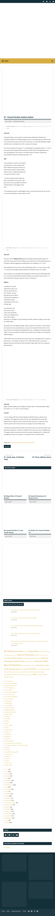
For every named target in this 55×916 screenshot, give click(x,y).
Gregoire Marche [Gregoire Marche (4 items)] (13, 655)
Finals (6, 791)
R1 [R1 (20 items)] (29, 669)
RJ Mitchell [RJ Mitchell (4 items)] (38, 669)
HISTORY (7, 718)
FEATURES (8, 789)
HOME (7, 721)
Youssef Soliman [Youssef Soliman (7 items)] (8, 677)
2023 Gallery (8, 701)
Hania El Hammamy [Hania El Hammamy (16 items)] (25, 655)
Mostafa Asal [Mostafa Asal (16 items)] (18, 661)
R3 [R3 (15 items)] (35, 669)
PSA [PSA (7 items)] (44, 665)
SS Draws (7, 749)
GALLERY (7, 716)
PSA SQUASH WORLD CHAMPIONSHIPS (16, 745)
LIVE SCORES (9, 725)
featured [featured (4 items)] (48, 651)
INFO (15, 604)
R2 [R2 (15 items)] (32, 669)
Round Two (8, 816)
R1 (18, 442)
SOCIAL (7, 747)
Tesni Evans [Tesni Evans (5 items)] (23, 674)
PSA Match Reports (10, 802)
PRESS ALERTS (9, 741)
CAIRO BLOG (8, 703)
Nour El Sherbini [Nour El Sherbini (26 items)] (12, 665)
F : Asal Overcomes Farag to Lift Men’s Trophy (24, 618)
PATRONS (8, 736)
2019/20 (7, 773)
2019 (6, 771)
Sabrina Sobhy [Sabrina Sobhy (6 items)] (7, 672)
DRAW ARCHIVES (10, 710)
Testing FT (8, 756)
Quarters (7, 807)
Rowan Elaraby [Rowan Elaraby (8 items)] (45, 669)
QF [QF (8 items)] (20, 669)
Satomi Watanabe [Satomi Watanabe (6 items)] (33, 672)
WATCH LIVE (8, 763)
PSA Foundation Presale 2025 (13, 743)
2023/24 (7, 782)
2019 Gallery (8, 690)
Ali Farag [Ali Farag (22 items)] (8, 651)
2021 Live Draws (9, 694)
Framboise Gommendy (18, 121)
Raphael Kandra (23, 442)
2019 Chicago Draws (10, 685)
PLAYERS (7, 738)
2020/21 (7, 776)
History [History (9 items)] (36, 655)
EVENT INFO (8, 714)
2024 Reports (9, 785)
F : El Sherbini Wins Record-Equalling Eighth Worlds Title (26, 625)
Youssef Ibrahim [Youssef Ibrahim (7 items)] (42, 674)
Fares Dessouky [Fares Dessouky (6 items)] (42, 651)
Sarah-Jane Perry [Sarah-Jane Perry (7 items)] (23, 672)
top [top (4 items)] (37, 674)
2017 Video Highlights (11, 683)
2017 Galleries (9, 681)
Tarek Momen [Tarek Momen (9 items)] (16, 674)
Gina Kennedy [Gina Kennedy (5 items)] (7, 655)
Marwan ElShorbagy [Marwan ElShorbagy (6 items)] (26, 658)
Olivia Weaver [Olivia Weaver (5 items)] (33, 665)
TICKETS (7, 758)
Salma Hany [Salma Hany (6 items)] (15, 672)
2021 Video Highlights (11, 696)
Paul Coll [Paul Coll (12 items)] (39, 665)
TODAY (7, 761)
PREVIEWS (8, 800)
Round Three (8, 813)
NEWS (5, 604)
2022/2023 (8, 780)
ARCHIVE (20, 604)
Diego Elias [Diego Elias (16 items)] (33, 651)
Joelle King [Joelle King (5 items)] (41, 655)
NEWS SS (7, 732)
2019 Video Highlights (11, 692)
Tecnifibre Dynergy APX (11, 752)
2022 (6, 778)
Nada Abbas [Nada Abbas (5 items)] (27, 661)
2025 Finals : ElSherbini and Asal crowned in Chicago (25, 633)
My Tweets (7, 847)
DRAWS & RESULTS (10, 712)
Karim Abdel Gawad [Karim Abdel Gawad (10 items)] (14, 658)
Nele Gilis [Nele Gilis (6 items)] (32, 661)
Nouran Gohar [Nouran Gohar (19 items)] (41, 661)
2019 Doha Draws (10, 687)
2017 (6, 769)
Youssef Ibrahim (31, 442)
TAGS (10, 604)
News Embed (8, 730)
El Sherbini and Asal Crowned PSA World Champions (25, 610)
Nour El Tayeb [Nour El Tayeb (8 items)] (25, 665)
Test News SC (9, 754)
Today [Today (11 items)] (34, 674)
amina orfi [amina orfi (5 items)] (26, 651)
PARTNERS (8, 734)
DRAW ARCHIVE (9, 707)
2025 (6, 787)
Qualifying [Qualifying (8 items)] (25, 669)
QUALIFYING (8, 804)
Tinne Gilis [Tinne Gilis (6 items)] (29, 674)
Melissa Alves (13, 442)
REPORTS (7, 446)
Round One (8, 811)
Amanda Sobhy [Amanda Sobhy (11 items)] (18, 651)
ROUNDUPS (8, 818)
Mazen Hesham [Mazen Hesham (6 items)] (36, 658)
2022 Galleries (9, 699)
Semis (6, 820)
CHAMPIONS (8, 705)
